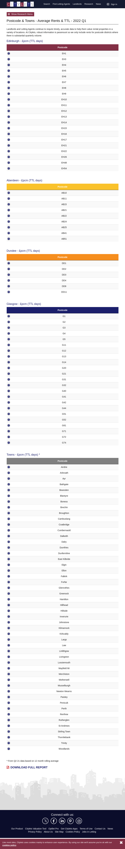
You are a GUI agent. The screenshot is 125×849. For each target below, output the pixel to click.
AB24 (22, 221)
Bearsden (22, 490)
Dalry (22, 541)
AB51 (22, 238)
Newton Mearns (22, 691)
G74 (22, 442)
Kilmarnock (22, 627)
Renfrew (22, 714)
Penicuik (22, 702)
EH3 (21, 58)
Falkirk (22, 576)
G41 (22, 396)
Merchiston (22, 673)
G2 (21, 321)
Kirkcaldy (22, 633)
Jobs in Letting (89, 831)
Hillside (22, 610)
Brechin (22, 507)
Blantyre (22, 495)
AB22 (22, 215)
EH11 (21, 104)
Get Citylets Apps (70, 828)
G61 (22, 425)
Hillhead (22, 604)
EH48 (21, 162)
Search (45, 4)
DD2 (22, 268)
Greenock (22, 593)
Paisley (22, 696)
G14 (22, 362)
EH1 (21, 53)
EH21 (21, 145)
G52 (22, 419)
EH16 (21, 133)
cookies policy (9, 845)
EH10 (21, 99)
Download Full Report (28, 767)
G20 (22, 367)
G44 (22, 408)
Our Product (15, 828)
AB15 (22, 204)
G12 (22, 350)
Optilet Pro (53, 828)
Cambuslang (22, 518)
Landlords (77, 4)
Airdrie (22, 467)
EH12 (21, 110)
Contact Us (101, 828)
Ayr (22, 478)
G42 (22, 402)
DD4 (22, 280)
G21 (22, 373)
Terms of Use (87, 828)
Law (22, 645)
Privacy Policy (34, 831)
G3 (21, 327)
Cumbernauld (22, 530)
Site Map (59, 831)
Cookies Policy (73, 831)
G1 (21, 316)
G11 (22, 344)
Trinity (22, 742)
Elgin (22, 564)
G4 (21, 333)
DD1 (22, 263)
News (98, 4)
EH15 (21, 127)
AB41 (22, 232)
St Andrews (22, 725)
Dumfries (22, 547)
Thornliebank (22, 737)
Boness (22, 501)
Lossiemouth (22, 662)
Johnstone (22, 622)
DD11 (22, 291)
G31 (22, 379)
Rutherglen (22, 719)
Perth (22, 708)
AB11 (22, 198)
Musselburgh (22, 685)
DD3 (22, 274)
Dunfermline (22, 553)
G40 (22, 390)
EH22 (21, 150)
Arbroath (22, 472)
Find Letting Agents (60, 4)
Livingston (22, 656)
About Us (48, 831)
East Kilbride (22, 559)
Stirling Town (22, 731)
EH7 (21, 81)
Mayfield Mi (22, 668)
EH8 (21, 87)
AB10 (22, 192)
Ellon (22, 570)
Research (88, 4)
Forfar (22, 582)
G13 (22, 356)
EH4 (21, 64)
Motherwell (22, 679)
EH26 (21, 156)
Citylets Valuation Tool (35, 828)
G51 (22, 413)
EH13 (21, 116)
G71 (22, 431)
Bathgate (22, 484)
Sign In (112, 4)
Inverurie (22, 616)
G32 (22, 385)
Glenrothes (22, 587)
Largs (22, 639)
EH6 (21, 76)
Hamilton (22, 599)
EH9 (21, 93)
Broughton (22, 513)
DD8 (22, 286)
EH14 (21, 122)
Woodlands (22, 748)
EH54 (21, 168)
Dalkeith (22, 536)
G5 (21, 339)
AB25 (22, 227)
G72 (22, 436)
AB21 (22, 209)
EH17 (21, 139)
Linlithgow (22, 650)
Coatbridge (22, 524)
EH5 (21, 70)
